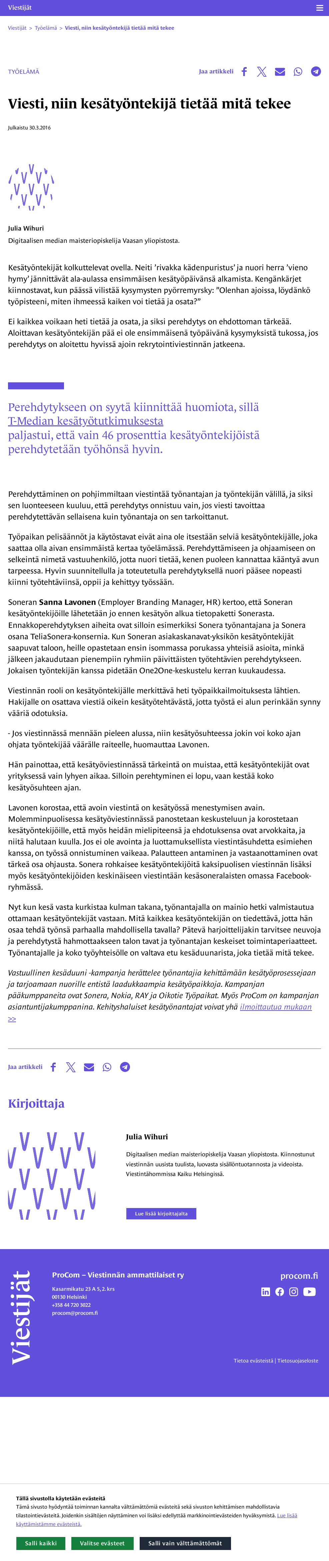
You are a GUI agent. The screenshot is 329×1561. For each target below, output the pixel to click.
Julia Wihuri (26, 390)
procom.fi (299, 1440)
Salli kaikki (41, 1543)
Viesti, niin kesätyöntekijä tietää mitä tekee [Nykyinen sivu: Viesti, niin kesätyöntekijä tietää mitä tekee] (119, 28)
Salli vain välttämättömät (185, 1543)
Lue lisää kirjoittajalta (163, 1378)
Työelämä (23, 71)
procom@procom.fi (75, 1477)
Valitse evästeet (102, 1543)
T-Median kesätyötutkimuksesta (87, 583)
